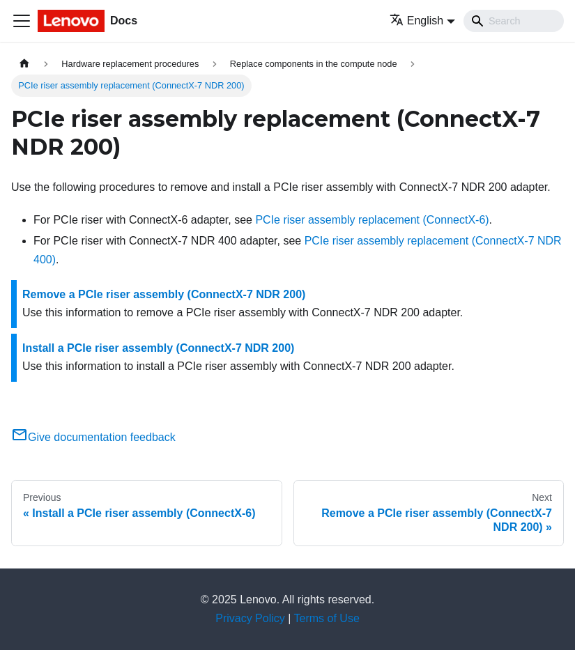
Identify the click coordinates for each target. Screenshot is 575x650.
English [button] (416, 20)
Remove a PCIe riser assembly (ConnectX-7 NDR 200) (163, 294)
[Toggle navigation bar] (21, 20)
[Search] (513, 21)
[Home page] (24, 64)
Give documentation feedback (93, 437)
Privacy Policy (250, 618)
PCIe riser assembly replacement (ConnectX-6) (372, 220)
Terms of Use (327, 618)
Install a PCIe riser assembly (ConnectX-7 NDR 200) (158, 348)
